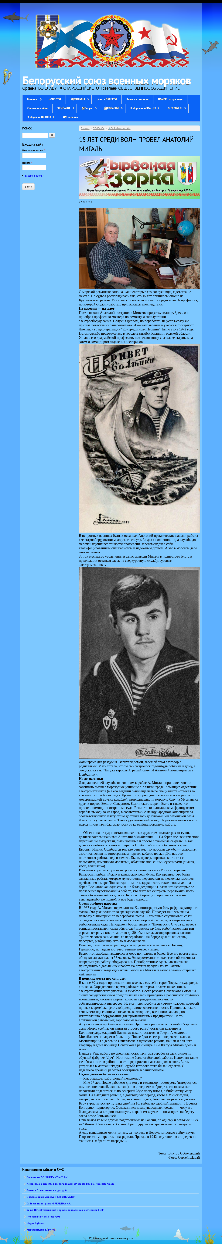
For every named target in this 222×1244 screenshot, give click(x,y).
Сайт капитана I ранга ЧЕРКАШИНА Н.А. (49, 1203)
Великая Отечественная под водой (47, 1190)
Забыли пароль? (34, 175)
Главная (32, 99)
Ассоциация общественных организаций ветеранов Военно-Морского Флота (70, 1183)
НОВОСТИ (55, 99)
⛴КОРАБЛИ (111, 108)
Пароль (27, 162)
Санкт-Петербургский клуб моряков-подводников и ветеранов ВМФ (65, 1209)
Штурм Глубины (35, 1223)
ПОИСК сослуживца (170, 99)
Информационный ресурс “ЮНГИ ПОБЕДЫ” (51, 1196)
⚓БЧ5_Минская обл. (119, 128)
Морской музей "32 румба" (41, 1229)
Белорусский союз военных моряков (106, 80)
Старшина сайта (37, 108)
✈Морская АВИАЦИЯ (143, 108)
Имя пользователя (33, 150)
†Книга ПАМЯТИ (106, 99)
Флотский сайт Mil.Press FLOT (43, 1216)
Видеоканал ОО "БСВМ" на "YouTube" (47, 1177)
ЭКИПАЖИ (63, 108)
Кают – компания (137, 99)
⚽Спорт (86, 108)
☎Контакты (70, 117)
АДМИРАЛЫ (77, 99)
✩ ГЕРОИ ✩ (175, 108)
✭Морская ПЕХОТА (39, 117)
